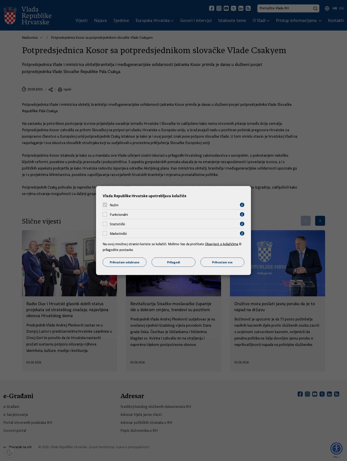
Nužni (114, 205)
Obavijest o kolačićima (221, 244)
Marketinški (118, 233)
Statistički (117, 224)
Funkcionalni (119, 214)
